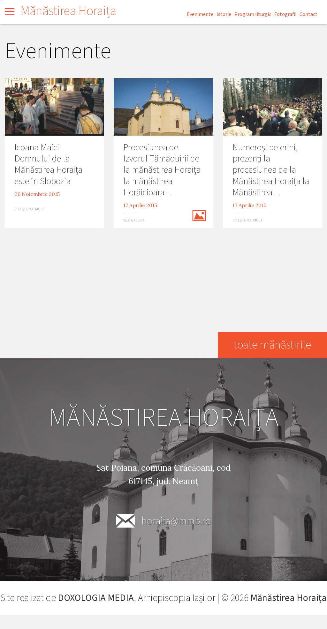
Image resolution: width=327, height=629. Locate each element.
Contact (308, 14)
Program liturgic (252, 14)
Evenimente (200, 14)
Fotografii (285, 14)
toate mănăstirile (272, 345)
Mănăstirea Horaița (68, 11)
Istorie (224, 14)
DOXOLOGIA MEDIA (111, 598)
